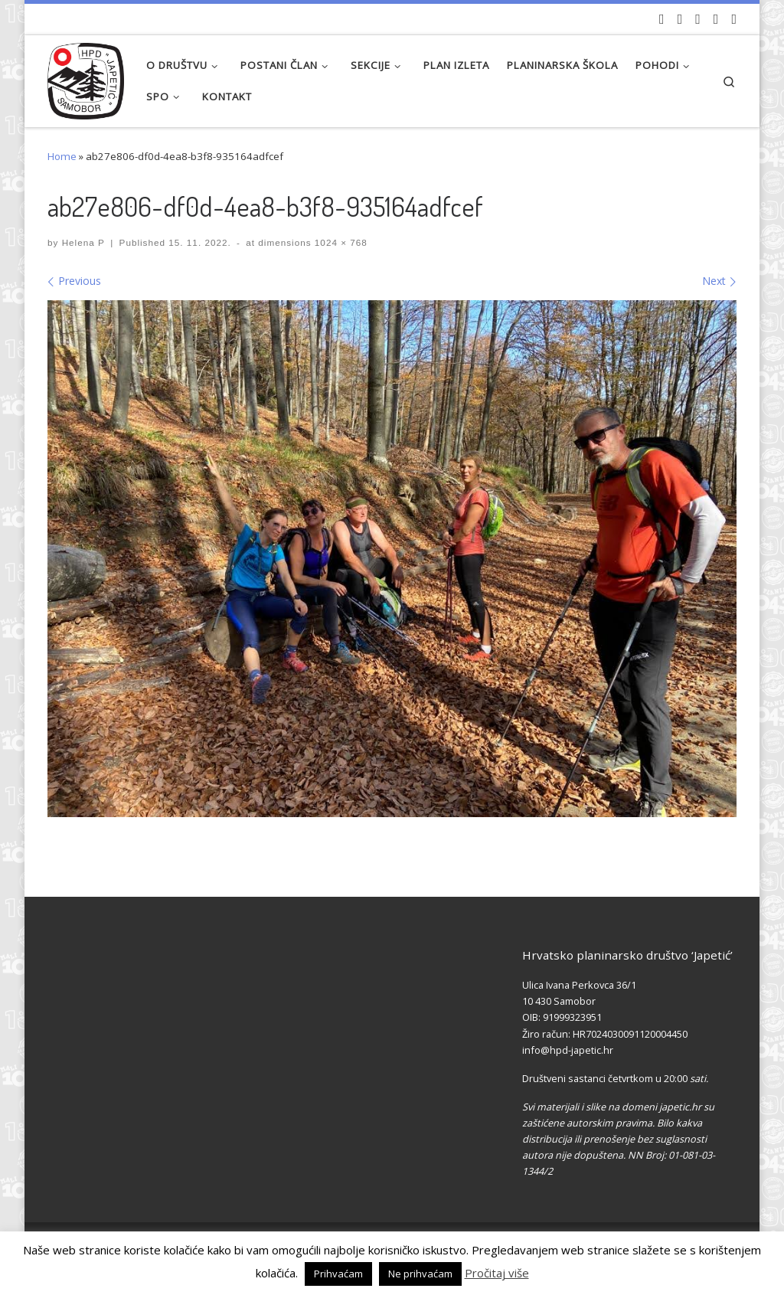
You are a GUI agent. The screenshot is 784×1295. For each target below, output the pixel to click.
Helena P (83, 242)
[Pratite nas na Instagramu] (698, 19)
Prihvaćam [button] (338, 1273)
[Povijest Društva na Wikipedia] (716, 19)
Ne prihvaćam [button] (420, 1273)
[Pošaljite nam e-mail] (734, 19)
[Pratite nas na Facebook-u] (680, 19)
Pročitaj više (497, 1272)
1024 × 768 (340, 242)
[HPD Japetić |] (85, 76)
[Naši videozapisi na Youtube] (662, 19)
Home (62, 156)
